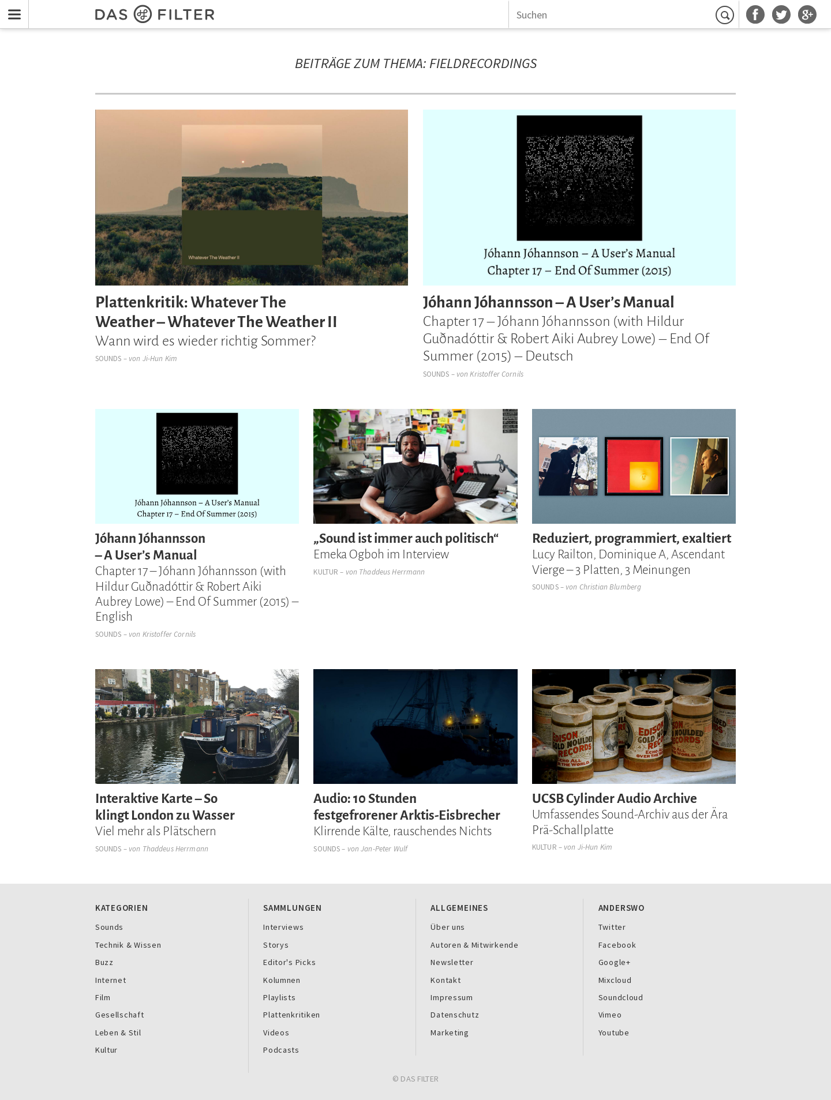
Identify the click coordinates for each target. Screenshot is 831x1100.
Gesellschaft (119, 1014)
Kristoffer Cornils (496, 374)
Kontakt (446, 980)
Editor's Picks (289, 962)
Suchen (726, 15)
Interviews (283, 927)
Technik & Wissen (128, 945)
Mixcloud (615, 980)
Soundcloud (620, 997)
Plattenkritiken (291, 1014)
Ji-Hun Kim (160, 358)
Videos (276, 1032)
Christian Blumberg (610, 587)
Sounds (108, 358)
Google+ (614, 962)
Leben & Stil (118, 1032)
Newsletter (452, 962)
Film (103, 997)
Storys (276, 945)
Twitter (612, 927)
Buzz (104, 962)
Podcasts (281, 1050)
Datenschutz (455, 1014)
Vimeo (610, 1014)
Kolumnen (282, 980)
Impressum (452, 997)
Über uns (448, 927)
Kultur (325, 572)
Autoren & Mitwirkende (474, 945)
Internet (110, 980)
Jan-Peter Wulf (384, 849)
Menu (12, 7)
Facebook (617, 945)
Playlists (279, 997)
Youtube (614, 1032)
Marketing (450, 1032)
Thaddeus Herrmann (392, 572)
